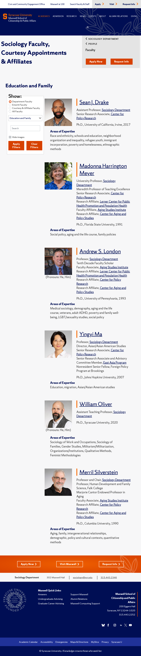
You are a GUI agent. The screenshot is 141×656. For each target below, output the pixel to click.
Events (92, 16)
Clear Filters (34, 145)
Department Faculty (22, 101)
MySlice (95, 641)
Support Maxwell (79, 593)
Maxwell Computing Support (85, 603)
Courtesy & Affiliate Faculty (26, 108)
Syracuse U (116, 641)
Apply (98, 4)
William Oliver (95, 403)
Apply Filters (16, 145)
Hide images (18, 137)
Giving (134, 16)
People (91, 43)
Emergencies (61, 641)
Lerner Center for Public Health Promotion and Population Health (103, 203)
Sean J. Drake (94, 102)
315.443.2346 (109, 577)
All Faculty (17, 111)
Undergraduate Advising (50, 598)
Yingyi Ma (90, 333)
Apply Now (95, 61)
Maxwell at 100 (57, 4)
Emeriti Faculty (19, 104)
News (83, 16)
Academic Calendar (28, 641)
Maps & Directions (79, 641)
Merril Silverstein (98, 471)
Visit (111, 4)
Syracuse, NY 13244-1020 (121, 610)
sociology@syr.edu (82, 577)
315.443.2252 (127, 614)
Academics (44, 16)
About (102, 16)
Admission (58, 16)
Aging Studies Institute (112, 210)
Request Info (129, 4)
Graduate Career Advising (51, 603)
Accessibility (46, 641)
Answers (42, 593)
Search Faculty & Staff (79, 4)
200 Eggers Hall (127, 605)
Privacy (105, 641)
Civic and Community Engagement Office (26, 4)
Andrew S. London (100, 251)
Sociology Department (102, 39)
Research (72, 16)
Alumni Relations (118, 16)
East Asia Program (114, 362)
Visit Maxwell (69, 563)
